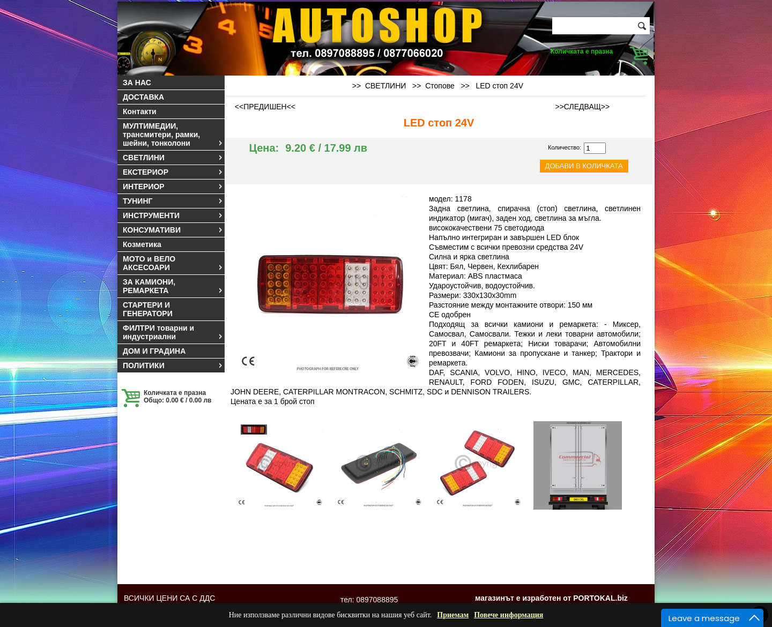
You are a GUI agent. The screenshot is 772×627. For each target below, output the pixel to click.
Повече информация (508, 615)
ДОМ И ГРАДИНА (154, 351)
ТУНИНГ (173, 201)
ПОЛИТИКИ (173, 365)
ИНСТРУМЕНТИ (173, 215)
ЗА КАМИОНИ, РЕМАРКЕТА (173, 286)
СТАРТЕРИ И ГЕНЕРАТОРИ (148, 309)
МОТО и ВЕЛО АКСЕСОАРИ (173, 263)
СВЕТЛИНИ (173, 157)
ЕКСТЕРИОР (173, 172)
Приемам (453, 615)
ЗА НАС (137, 82)
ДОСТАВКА (143, 97)
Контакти (140, 111)
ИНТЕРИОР (173, 186)
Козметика (142, 244)
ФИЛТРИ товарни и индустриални (173, 332)
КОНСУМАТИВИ (173, 230)
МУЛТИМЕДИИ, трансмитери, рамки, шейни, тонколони (173, 134)
